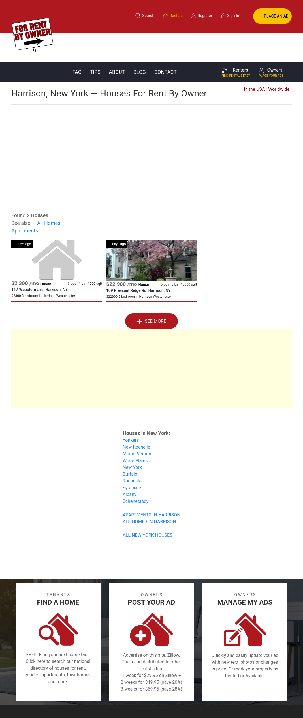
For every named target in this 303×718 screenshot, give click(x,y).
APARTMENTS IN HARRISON (151, 485)
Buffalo (130, 444)
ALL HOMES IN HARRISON (149, 491)
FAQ (77, 42)
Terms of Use (93, 690)
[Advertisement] (151, 117)
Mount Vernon (137, 423)
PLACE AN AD (272, 16)
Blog (139, 42)
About (117, 42)
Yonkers (131, 410)
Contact (165, 42)
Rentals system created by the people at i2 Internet (218, 705)
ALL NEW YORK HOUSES (147, 505)
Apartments (24, 201)
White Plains (135, 430)
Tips (95, 42)
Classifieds (59, 690)
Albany (129, 464)
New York (132, 437)
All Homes (49, 193)
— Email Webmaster (281, 705)
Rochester (133, 451)
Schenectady (135, 471)
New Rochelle (136, 417)
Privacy (155, 690)
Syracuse (132, 457)
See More (151, 291)
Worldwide (278, 59)
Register (246, 690)
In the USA (254, 59)
